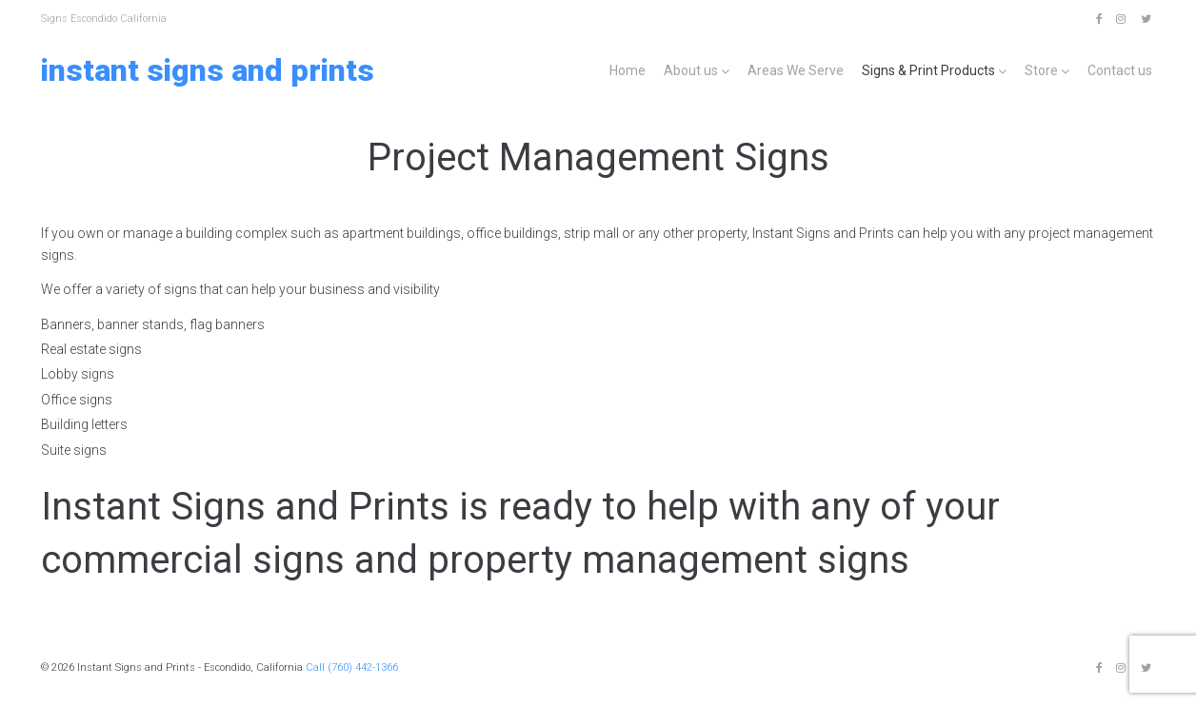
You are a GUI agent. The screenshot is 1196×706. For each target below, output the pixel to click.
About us (691, 70)
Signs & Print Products (928, 70)
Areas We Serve (796, 70)
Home (627, 70)
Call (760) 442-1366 (352, 667)
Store (1041, 70)
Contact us (1119, 70)
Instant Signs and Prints (207, 70)
